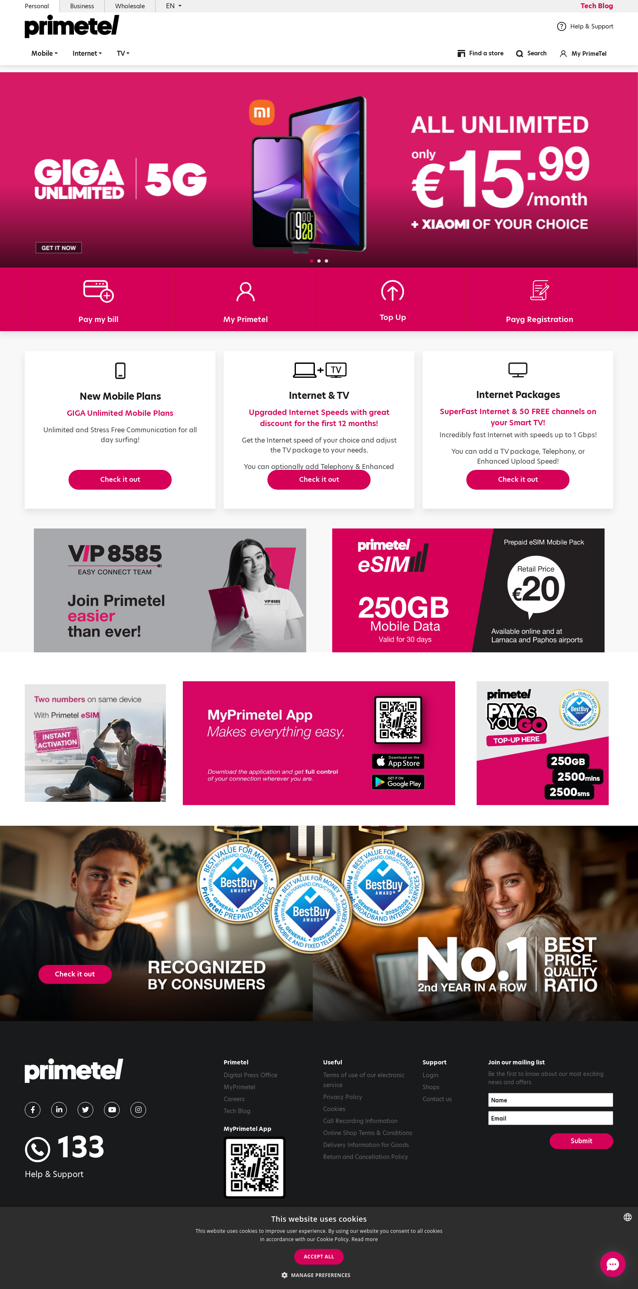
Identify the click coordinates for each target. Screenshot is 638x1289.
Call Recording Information (360, 1160)
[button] (311, 261)
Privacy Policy (342, 1136)
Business (82, 6)
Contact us (437, 1138)
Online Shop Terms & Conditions (367, 1172)
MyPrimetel (239, 1126)
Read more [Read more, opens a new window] (365, 1239)
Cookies (334, 1148)
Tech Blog (597, 6)
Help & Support (585, 32)
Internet (85, 59)
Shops (431, 1126)
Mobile (42, 59)
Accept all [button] (319, 1256)
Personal (37, 6)
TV (121, 59)
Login (430, 1114)
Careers (234, 1138)
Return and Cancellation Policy (365, 1196)
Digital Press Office (250, 1114)
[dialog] (319, 1248)
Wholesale (130, 6)
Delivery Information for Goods (366, 1184)
